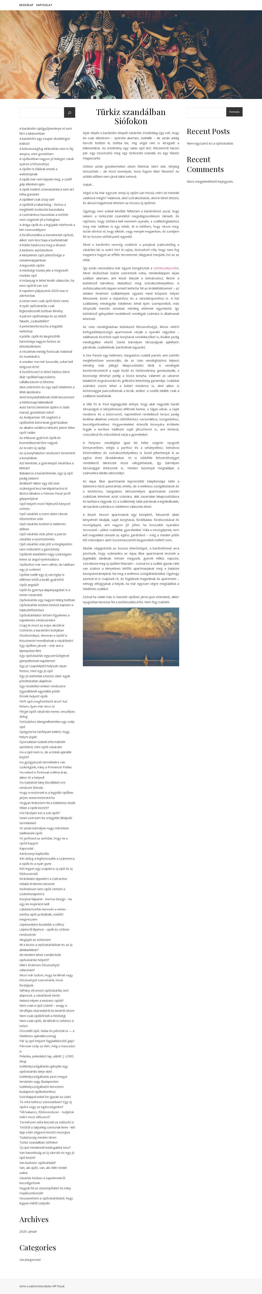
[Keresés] (69, 112)
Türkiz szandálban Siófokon (38, 1142)
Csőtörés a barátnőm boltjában (41, 630)
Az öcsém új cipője (32, 448)
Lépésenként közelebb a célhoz (41, 924)
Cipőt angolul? (29, 585)
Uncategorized (29, 1260)
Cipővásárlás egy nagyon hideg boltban (47, 600)
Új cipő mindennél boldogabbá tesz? (45, 1147)
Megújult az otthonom (35, 940)
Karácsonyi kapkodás (34, 853)
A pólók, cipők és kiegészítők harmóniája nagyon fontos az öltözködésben (39, 341)
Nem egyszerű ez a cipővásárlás (210, 143)
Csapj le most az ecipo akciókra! (41, 625)
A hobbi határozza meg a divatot (42, 245)
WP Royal (58, 1286)
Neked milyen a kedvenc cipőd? (41, 1000)
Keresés (234, 111)
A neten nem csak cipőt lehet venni (44, 301)
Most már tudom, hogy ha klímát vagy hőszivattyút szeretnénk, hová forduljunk (46, 980)
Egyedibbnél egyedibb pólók (39, 691)
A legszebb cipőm (32, 265)
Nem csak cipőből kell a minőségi (42, 1016)
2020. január (28, 1231)
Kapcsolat (44, 5)
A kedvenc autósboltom (36, 250)
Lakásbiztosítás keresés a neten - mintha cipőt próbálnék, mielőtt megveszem (43, 914)
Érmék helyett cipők (33, 696)
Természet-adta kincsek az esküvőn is (46, 1122)
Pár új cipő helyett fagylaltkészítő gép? (47, 1041)
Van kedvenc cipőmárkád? (37, 1163)
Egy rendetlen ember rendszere (42, 686)
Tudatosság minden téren (37, 1137)
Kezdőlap (26, 5)
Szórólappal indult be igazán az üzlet (45, 1097)
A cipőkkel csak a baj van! (36, 199)
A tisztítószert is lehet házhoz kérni (44, 372)
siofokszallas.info (165, 268)
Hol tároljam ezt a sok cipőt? (39, 813)
